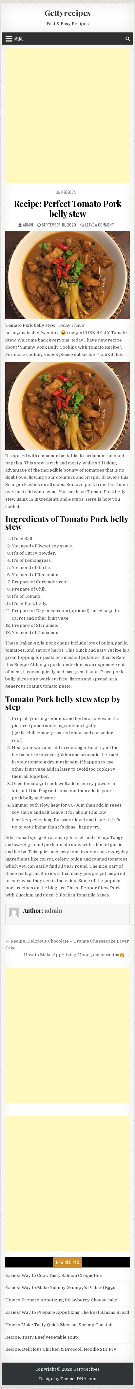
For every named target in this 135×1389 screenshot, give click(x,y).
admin (28, 224)
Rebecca (68, 192)
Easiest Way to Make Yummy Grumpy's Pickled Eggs (60, 1287)
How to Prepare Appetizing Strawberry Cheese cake (61, 1299)
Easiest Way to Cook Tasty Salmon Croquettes (53, 1275)
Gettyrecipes (68, 13)
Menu (19, 38)
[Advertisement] (67, 115)
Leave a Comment (99, 224)
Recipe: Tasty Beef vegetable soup (41, 1337)
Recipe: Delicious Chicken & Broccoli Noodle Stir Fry (60, 1349)
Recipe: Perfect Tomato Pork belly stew (68, 208)
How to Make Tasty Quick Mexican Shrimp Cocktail (58, 1324)
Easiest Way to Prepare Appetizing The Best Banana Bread (67, 1312)
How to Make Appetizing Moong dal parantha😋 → (77, 954)
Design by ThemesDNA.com (67, 1379)
